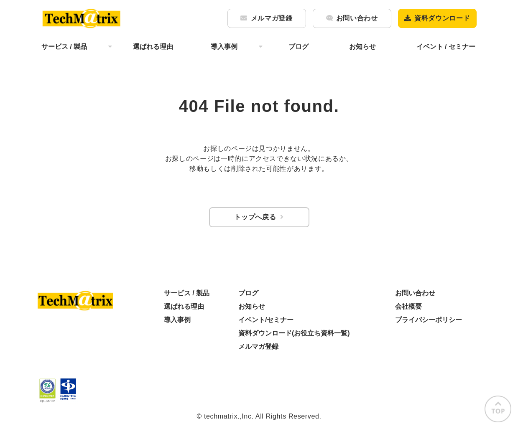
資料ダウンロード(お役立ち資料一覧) (294, 333)
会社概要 (408, 306)
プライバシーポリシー (428, 319)
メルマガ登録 (272, 18)
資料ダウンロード (442, 18)
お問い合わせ (357, 18)
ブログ (298, 46)
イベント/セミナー (265, 319)
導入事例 (224, 46)
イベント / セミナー (445, 46)
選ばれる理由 (153, 46)
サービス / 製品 (64, 46)
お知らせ (362, 46)
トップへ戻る (255, 217)
